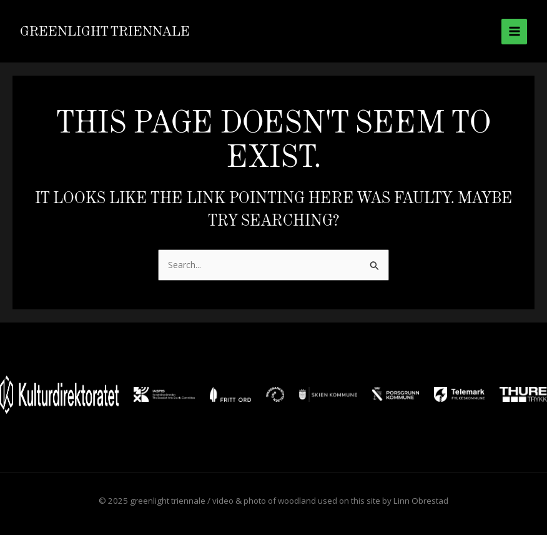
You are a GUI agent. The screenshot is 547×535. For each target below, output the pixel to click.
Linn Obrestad (420, 500)
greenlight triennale (105, 31)
